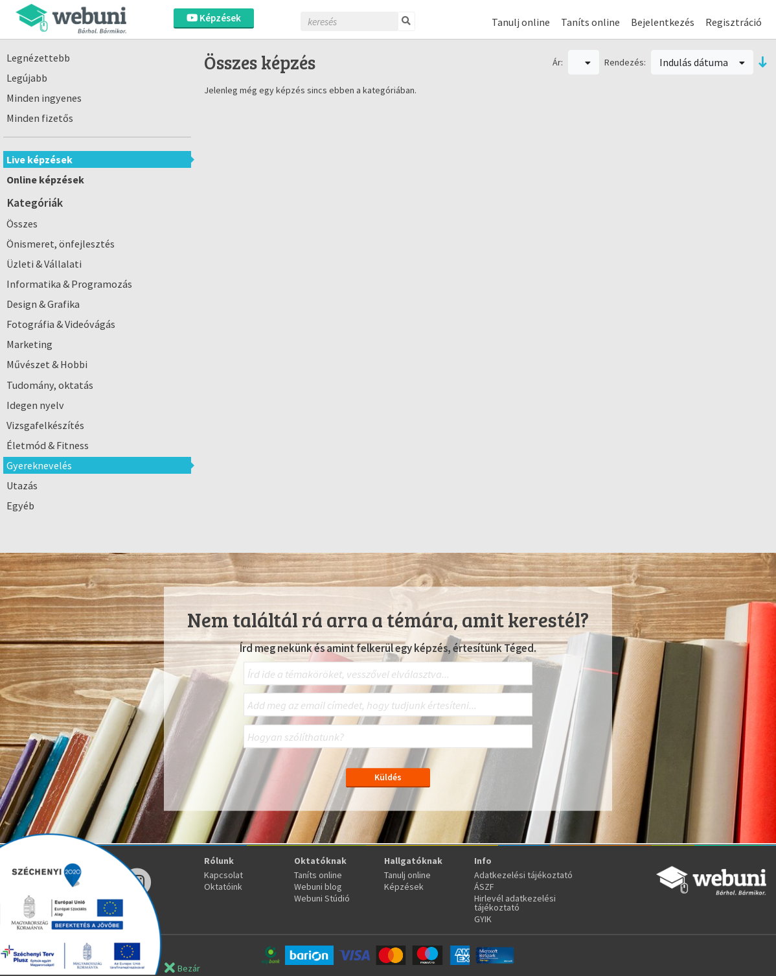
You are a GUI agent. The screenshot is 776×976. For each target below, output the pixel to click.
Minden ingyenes (44, 97)
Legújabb (26, 77)
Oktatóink (223, 886)
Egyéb (20, 505)
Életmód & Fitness (47, 445)
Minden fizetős (39, 117)
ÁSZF (484, 886)
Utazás (22, 485)
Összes (22, 223)
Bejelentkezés (662, 22)
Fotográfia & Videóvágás (60, 324)
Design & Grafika (43, 303)
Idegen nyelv (35, 405)
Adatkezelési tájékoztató (523, 875)
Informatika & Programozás (69, 283)
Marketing (29, 344)
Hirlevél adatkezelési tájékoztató (515, 902)
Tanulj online (521, 22)
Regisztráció (733, 22)
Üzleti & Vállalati (44, 263)
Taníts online (590, 22)
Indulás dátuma (702, 62)
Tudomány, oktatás (49, 384)
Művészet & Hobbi (46, 364)
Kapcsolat (223, 875)
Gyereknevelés (39, 465)
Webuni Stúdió (322, 898)
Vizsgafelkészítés (45, 425)
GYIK (483, 919)
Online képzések (45, 179)
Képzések (214, 18)
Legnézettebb (38, 57)
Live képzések (39, 159)
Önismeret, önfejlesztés (60, 243)
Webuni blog (318, 886)
